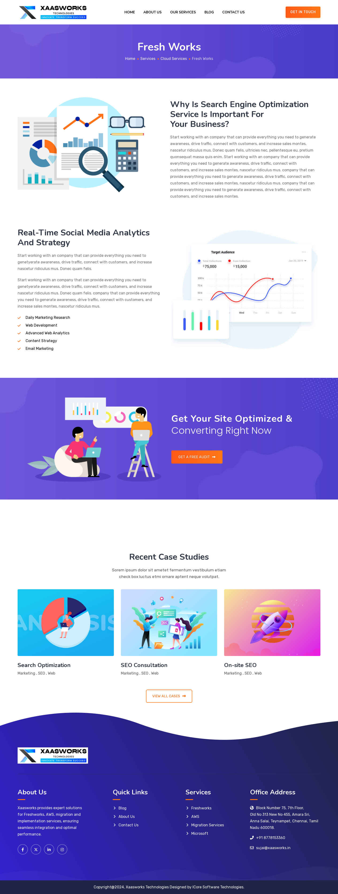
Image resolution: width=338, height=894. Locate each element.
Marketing (26, 673)
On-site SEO (240, 665)
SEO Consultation (144, 665)
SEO (41, 673)
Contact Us (233, 12)
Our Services (183, 12)
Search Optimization (44, 665)
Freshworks (201, 808)
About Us (152, 12)
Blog (209, 12)
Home (129, 12)
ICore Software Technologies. (218, 887)
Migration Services (207, 825)
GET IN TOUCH (303, 12)
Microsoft (199, 833)
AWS (195, 816)
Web (51, 673)
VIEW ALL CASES (169, 696)
